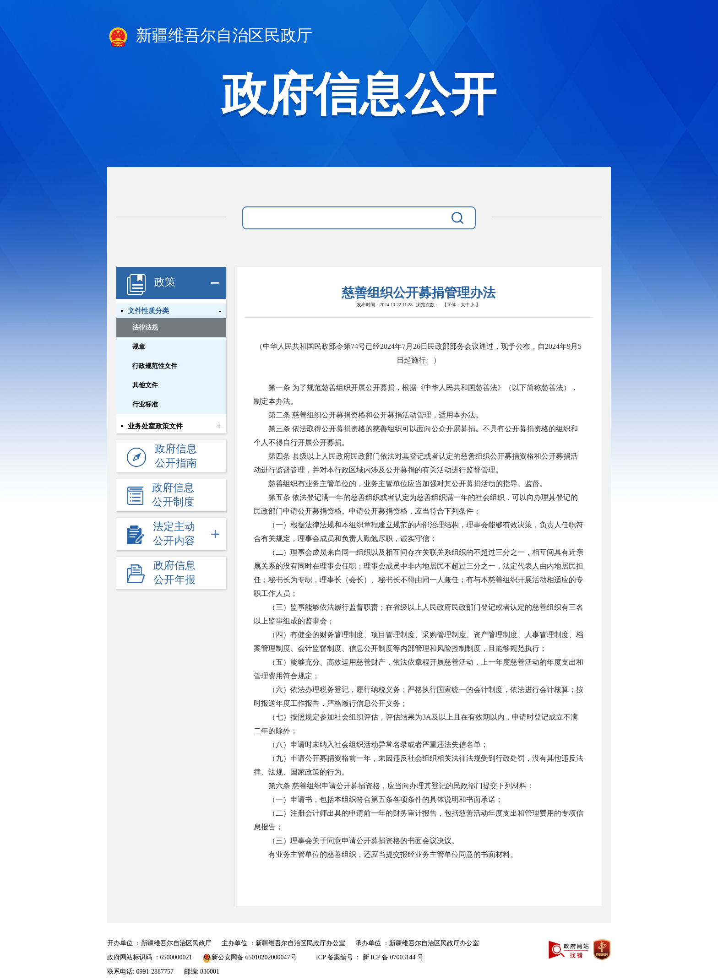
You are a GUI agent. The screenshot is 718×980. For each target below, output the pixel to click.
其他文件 (145, 385)
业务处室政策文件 (155, 426)
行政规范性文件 (154, 366)
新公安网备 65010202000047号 (249, 957)
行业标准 (145, 404)
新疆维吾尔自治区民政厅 (209, 37)
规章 (138, 346)
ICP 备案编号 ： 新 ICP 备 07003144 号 (370, 957)
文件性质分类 (148, 310)
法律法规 (145, 327)
